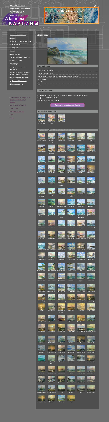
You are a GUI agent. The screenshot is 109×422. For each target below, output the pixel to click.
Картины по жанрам (17, 111)
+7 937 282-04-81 (50, 98)
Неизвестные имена (16, 84)
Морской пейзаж (15, 44)
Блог (11, 118)
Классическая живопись (18, 35)
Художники (14, 108)
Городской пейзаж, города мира (20, 41)
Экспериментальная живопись (20, 57)
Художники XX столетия (18, 81)
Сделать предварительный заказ (67, 105)
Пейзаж (13, 38)
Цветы (12, 51)
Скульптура (14, 64)
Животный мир (15, 54)
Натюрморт (14, 48)
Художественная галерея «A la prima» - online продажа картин (20, 100)
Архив (12, 115)
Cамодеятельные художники (19, 77)
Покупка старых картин (18, 105)
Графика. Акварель (16, 60)
